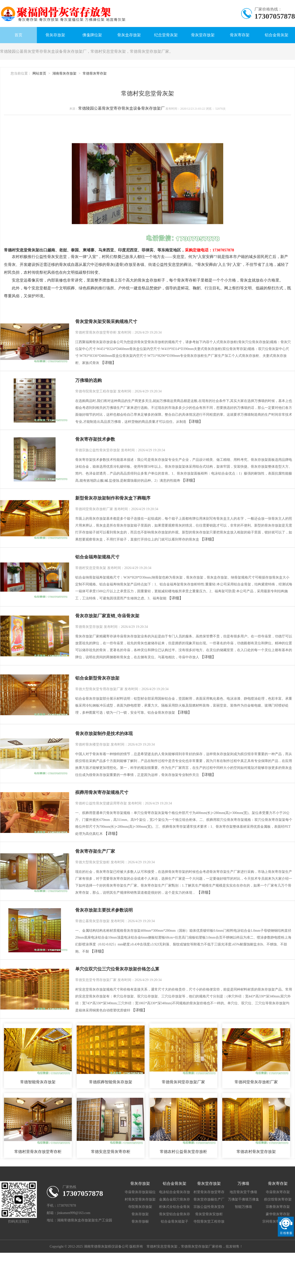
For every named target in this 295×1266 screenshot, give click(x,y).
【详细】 (108, 363)
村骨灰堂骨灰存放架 (140, 1199)
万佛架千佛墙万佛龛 (243, 1199)
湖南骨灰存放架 (64, 73)
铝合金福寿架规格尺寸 (97, 557)
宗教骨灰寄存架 (278, 1207)
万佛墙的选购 (88, 380)
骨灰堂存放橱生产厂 (208, 1199)
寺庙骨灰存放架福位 (140, 1192)
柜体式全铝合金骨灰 (174, 1207)
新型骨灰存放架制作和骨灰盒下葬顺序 (112, 498)
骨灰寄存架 (240, 35)
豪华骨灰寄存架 (278, 1214)
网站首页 (39, 73)
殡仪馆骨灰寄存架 (278, 1199)
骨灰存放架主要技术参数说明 (104, 910)
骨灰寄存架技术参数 (95, 439)
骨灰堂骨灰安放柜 (209, 1214)
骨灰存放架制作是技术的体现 (104, 733)
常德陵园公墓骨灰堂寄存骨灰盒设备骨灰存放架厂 (121, 108)
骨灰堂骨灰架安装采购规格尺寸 (106, 321)
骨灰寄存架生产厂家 (95, 851)
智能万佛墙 (243, 1207)
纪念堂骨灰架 (166, 35)
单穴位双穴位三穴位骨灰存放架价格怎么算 (117, 969)
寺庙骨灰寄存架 (278, 1192)
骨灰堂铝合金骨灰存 (174, 1214)
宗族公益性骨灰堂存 (208, 1207)
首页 (18, 35)
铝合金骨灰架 (276, 35)
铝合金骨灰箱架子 (174, 1221)
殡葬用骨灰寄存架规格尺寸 (101, 792)
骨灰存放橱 (140, 1221)
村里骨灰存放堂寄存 (208, 1192)
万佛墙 (243, 1183)
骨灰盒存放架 (129, 35)
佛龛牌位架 (92, 35)
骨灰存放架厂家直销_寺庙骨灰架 (107, 615)
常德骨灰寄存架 (95, 73)
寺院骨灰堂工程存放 (208, 1221)
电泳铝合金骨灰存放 (174, 1192)
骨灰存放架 (55, 35)
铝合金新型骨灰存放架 (97, 678)
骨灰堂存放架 (203, 35)
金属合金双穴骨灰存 (174, 1199)
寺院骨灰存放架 (140, 1207)
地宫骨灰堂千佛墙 (243, 1192)
